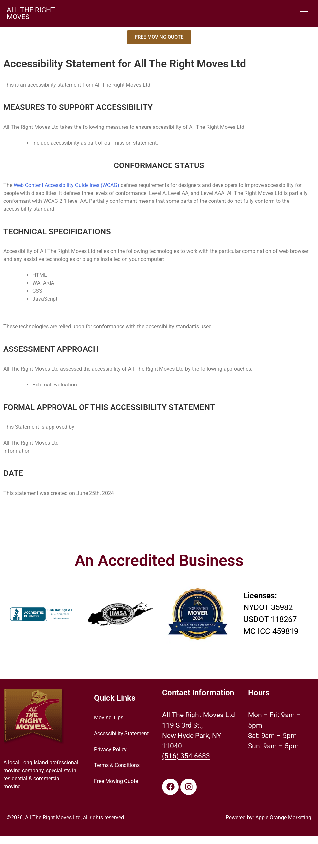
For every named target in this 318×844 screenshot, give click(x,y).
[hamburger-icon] (304, 11)
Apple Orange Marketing (283, 817)
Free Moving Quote (116, 781)
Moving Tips (108, 718)
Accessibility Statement (121, 733)
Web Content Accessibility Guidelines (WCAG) (66, 185)
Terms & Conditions (117, 765)
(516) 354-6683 (186, 756)
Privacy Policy (110, 749)
